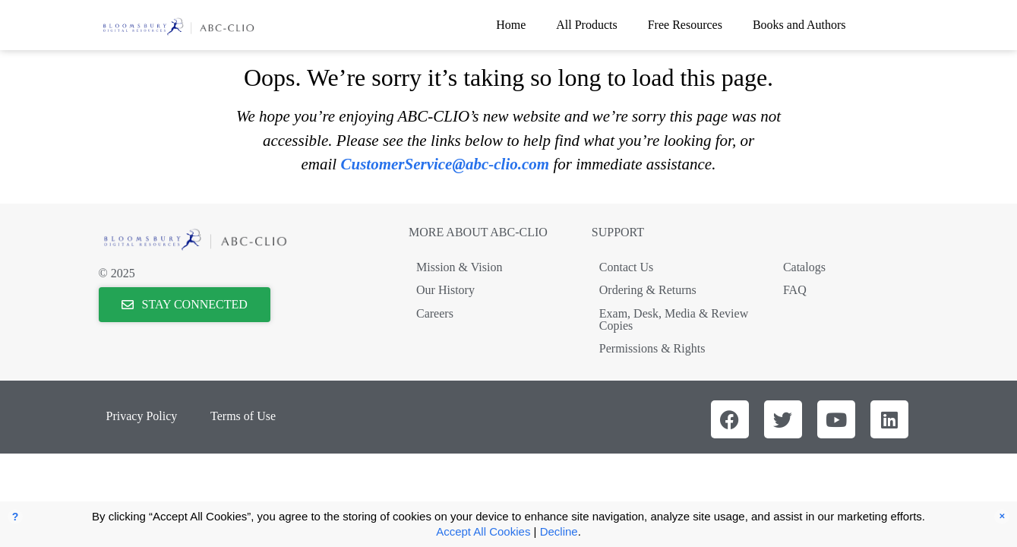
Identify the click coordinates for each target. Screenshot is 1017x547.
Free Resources (685, 24)
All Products (586, 24)
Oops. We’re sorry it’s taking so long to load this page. (508, 77)
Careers (434, 313)
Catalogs (804, 267)
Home (511, 24)
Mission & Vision (459, 267)
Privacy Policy (142, 415)
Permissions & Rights (652, 348)
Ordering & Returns (647, 289)
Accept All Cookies (483, 531)
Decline (559, 531)
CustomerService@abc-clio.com (444, 164)
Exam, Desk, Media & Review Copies (673, 319)
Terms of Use (243, 415)
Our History (445, 289)
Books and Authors (799, 24)
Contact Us (626, 267)
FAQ (795, 289)
